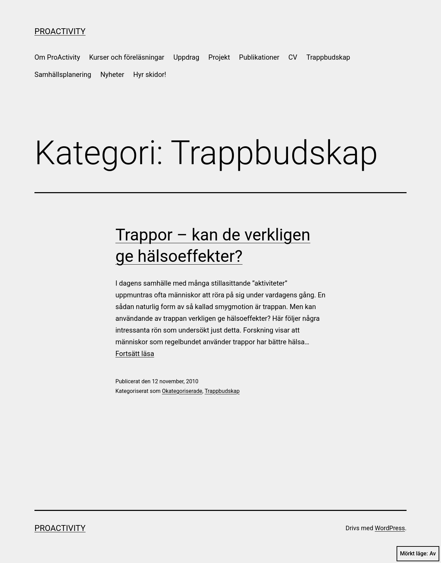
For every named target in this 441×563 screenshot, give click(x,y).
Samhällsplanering (62, 74)
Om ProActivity (57, 57)
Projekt (219, 57)
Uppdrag (186, 57)
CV (292, 57)
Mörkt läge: (418, 554)
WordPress (390, 528)
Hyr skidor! (149, 74)
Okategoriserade (182, 391)
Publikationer (259, 57)
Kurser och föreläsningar (126, 57)
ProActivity (59, 31)
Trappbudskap (328, 57)
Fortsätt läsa (134, 353)
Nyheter (112, 74)
